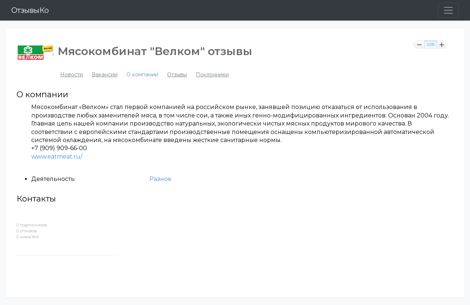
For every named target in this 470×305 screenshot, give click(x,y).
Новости (71, 74)
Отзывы (177, 74)
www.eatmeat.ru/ (56, 156)
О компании (142, 74)
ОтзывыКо (30, 10)
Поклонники (212, 74)
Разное (160, 178)
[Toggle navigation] (448, 10)
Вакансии (105, 74)
